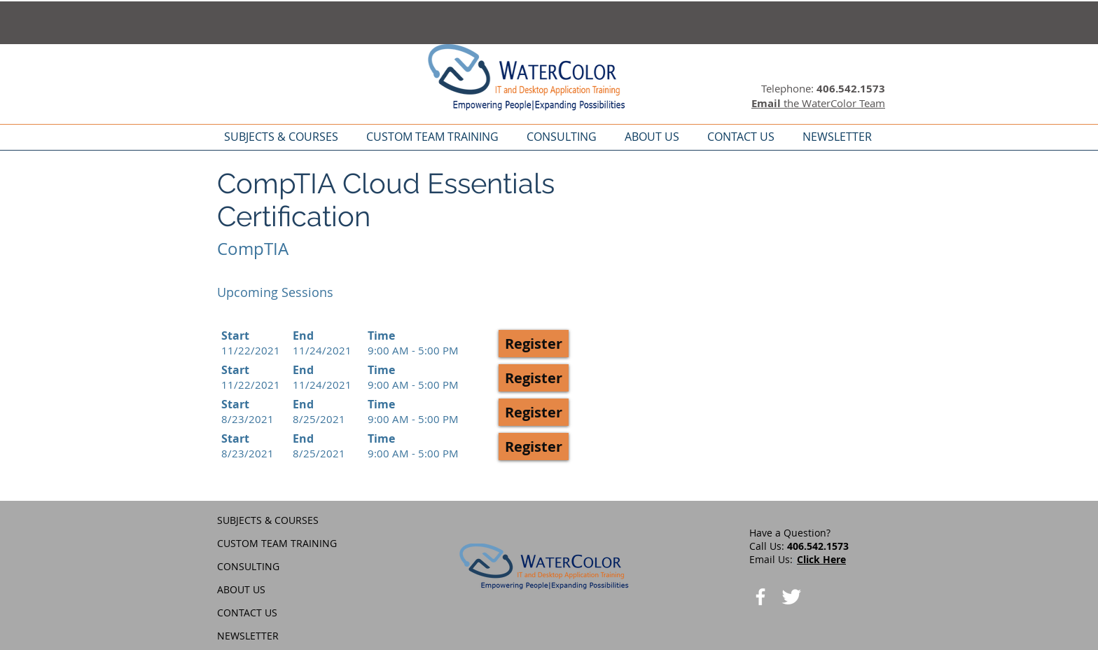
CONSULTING (248, 566)
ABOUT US (241, 589)
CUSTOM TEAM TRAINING (277, 543)
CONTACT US (247, 612)
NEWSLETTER (248, 635)
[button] (534, 343)
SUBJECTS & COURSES (268, 520)
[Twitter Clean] (791, 597)
